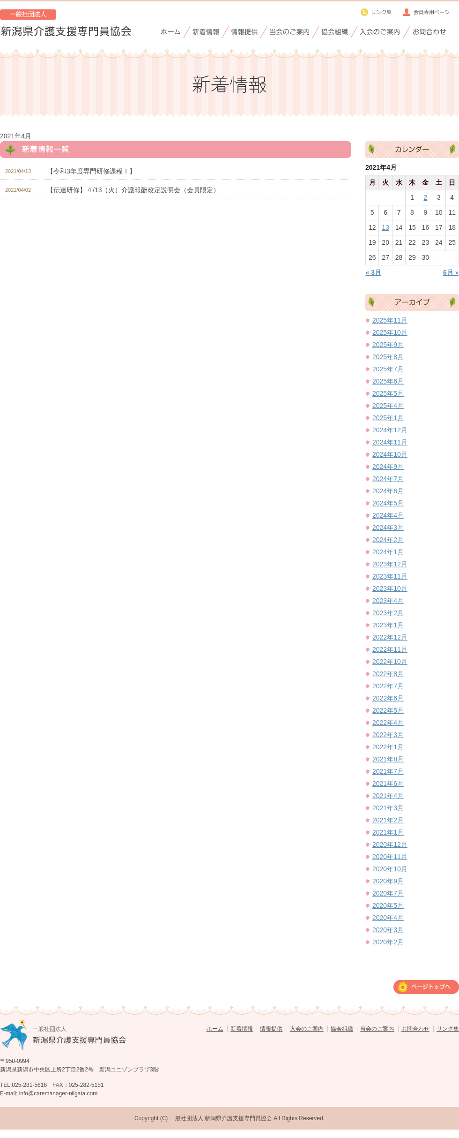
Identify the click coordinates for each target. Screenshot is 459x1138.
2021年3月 (388, 808)
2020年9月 (388, 881)
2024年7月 (388, 478)
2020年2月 (388, 942)
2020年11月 (389, 856)
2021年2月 (388, 820)
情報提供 (271, 1028)
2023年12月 (389, 564)
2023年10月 (389, 588)
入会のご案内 (307, 1028)
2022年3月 (388, 735)
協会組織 (342, 1028)
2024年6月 (388, 491)
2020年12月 (389, 844)
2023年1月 (388, 625)
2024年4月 (388, 515)
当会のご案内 (377, 1028)
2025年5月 (388, 393)
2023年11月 (389, 576)
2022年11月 (389, 649)
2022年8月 (388, 674)
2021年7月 (388, 771)
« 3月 (373, 272)
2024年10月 (389, 454)
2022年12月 (389, 637)
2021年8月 (388, 759)
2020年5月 (388, 905)
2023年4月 (388, 600)
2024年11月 (389, 442)
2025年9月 (388, 344)
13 (385, 227)
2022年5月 (388, 710)
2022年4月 (388, 722)
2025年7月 (388, 369)
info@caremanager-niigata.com (58, 1093)
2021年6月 (388, 783)
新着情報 (241, 1028)
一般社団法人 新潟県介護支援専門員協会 (221, 1118)
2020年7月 (388, 893)
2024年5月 (388, 503)
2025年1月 (388, 418)
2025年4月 (388, 405)
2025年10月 (389, 332)
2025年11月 (389, 320)
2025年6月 (388, 381)
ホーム (215, 1028)
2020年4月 (388, 917)
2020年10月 (389, 869)
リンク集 (448, 1028)
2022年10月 (389, 661)
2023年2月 (388, 613)
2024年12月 (389, 430)
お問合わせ (415, 1028)
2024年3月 (388, 527)
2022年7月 (388, 686)
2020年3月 (388, 930)
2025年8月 (388, 357)
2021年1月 (388, 832)
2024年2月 (388, 539)
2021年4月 (388, 795)
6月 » (451, 272)
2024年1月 (388, 552)
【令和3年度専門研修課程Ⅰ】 (91, 171)
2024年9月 (388, 466)
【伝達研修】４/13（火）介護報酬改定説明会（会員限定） (133, 190)
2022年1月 (388, 747)
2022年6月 (388, 698)
